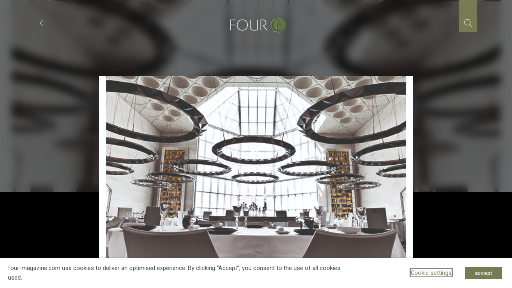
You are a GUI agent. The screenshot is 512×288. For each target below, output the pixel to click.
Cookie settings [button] (431, 272)
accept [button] (483, 273)
